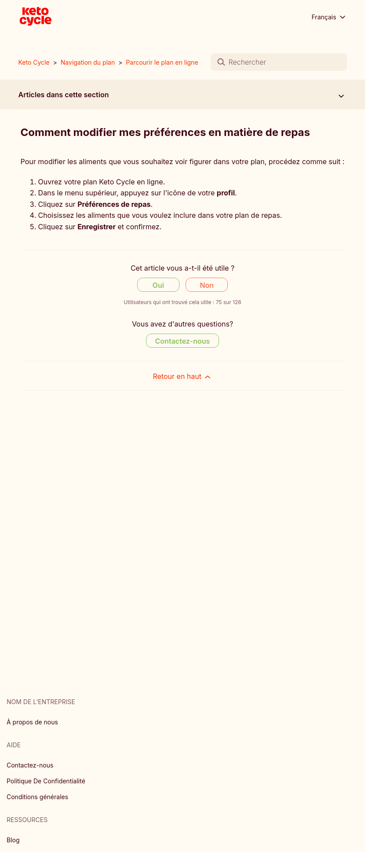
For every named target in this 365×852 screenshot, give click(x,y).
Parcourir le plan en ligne (162, 62)
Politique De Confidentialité (46, 781)
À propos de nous (32, 722)
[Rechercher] (279, 62)
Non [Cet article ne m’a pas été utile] (207, 285)
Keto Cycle (34, 62)
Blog (13, 840)
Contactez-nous (30, 765)
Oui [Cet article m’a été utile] (158, 285)
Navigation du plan (88, 62)
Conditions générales (37, 797)
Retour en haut (182, 376)
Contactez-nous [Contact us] (182, 341)
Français (329, 17)
